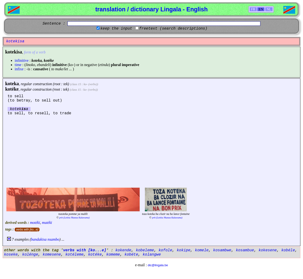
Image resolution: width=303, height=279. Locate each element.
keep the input (116, 29)
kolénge (30, 254)
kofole (165, 250)
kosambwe (222, 250)
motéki (35, 223)
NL (269, 9)
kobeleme (145, 250)
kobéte (131, 254)
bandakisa (39, 239)
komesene (52, 254)
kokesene (267, 250)
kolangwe (152, 254)
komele (202, 250)
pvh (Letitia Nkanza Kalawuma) (74, 217)
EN (260, 9)
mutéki (47, 223)
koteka (12, 83)
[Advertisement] (151, 151)
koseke (11, 254)
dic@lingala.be (158, 265)
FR (253, 9)
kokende (123, 250)
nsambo (53, 239)
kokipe (184, 250)
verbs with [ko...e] (27, 229)
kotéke (12, 89)
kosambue (245, 250)
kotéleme (74, 254)
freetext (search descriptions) (173, 29)
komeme (113, 254)
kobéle (288, 250)
